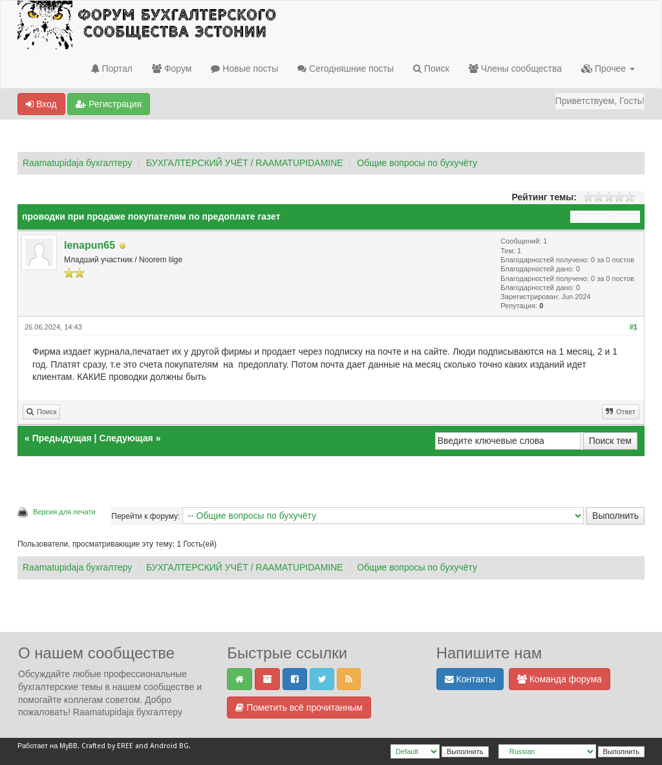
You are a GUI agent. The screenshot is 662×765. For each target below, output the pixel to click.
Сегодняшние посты (345, 68)
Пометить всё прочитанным (299, 707)
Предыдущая (62, 438)
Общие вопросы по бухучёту (417, 163)
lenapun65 (89, 245)
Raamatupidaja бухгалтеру (77, 163)
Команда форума (559, 679)
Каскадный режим (605, 217)
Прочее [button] (608, 68)
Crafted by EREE (107, 746)
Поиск (431, 68)
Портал (112, 68)
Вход (41, 104)
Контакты (470, 679)
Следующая (127, 438)
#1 (633, 327)
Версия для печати (64, 512)
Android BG (169, 746)
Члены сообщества (515, 68)
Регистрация (109, 104)
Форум (171, 68)
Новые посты (244, 68)
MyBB (68, 746)
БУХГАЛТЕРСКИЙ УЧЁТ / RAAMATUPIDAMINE (244, 163)
